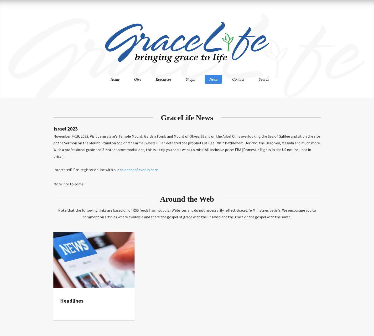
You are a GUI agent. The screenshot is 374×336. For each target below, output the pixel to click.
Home (114, 79)
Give (137, 79)
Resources (163, 79)
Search (264, 79)
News (213, 79)
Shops (190, 79)
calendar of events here (139, 169)
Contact (238, 79)
